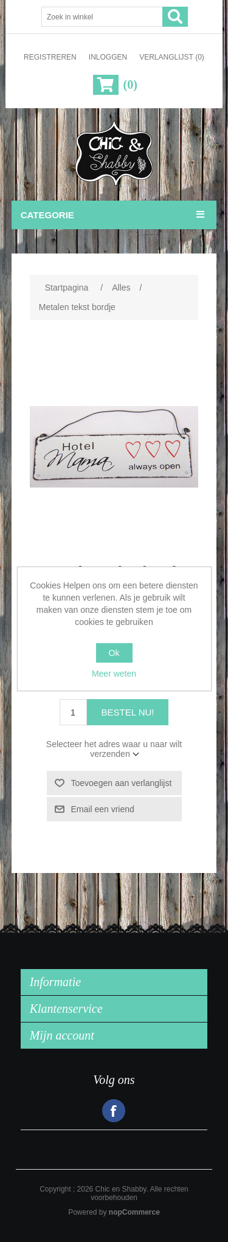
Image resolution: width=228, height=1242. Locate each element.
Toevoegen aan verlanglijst (121, 783)
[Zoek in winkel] (102, 17)
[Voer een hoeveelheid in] (73, 712)
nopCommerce (134, 1212)
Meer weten (114, 673)
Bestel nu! (128, 712)
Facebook (113, 1110)
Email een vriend (102, 809)
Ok (114, 653)
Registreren (50, 57)
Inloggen (108, 57)
